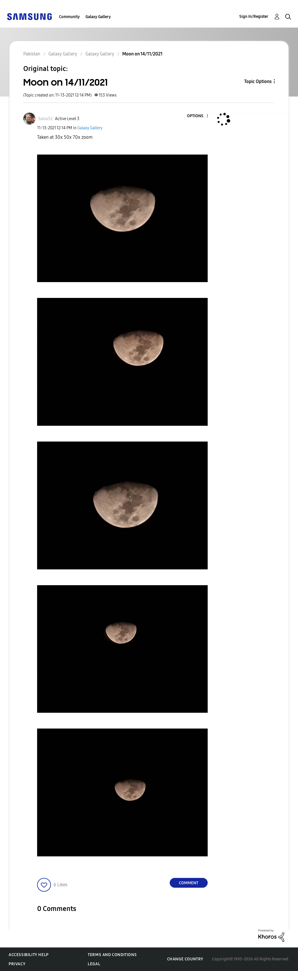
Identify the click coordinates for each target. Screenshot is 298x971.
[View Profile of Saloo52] (45, 118)
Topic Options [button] (258, 81)
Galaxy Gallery (98, 16)
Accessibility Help (29, 954)
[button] (198, 116)
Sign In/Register (253, 16)
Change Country (185, 959)
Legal (94, 964)
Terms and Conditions (112, 954)
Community (69, 16)
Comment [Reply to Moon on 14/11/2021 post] (188, 883)
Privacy (17, 964)
